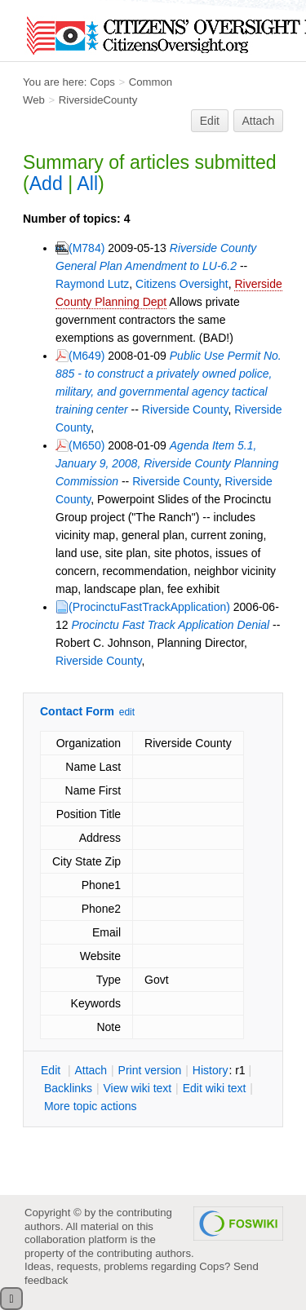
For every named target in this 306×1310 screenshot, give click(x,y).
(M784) (86, 247)
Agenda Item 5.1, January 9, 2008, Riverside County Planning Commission (166, 463)
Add (46, 183)
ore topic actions (90, 1106)
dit (52, 1070)
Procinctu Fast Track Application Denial (170, 624)
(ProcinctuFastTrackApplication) (149, 606)
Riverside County (185, 409)
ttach (90, 1070)
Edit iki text (214, 1088)
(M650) (86, 445)
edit (127, 712)
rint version (150, 1070)
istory (210, 1070)
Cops (102, 82)
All (87, 183)
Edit (210, 120)
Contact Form (77, 711)
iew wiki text (137, 1088)
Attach (258, 120)
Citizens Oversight (181, 283)
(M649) (86, 355)
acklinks (68, 1088)
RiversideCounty (98, 100)
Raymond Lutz (92, 283)
